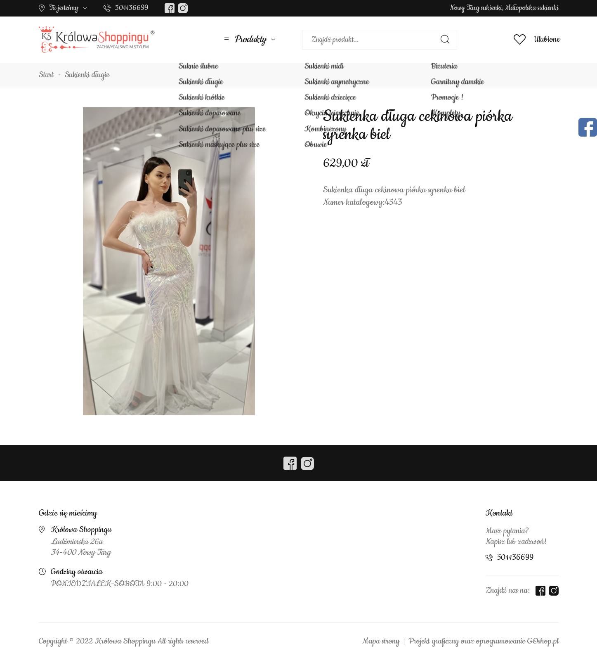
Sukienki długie (87, 75)
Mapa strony (380, 641)
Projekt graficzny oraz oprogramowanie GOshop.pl (483, 641)
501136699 (131, 8)
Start (46, 75)
